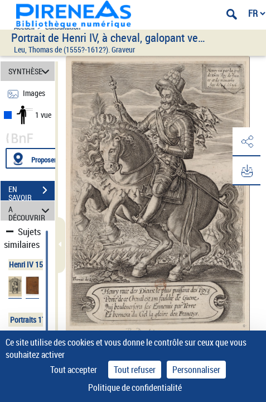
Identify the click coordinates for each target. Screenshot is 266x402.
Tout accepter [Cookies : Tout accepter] (73, 369)
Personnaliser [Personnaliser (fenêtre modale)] (196, 369)
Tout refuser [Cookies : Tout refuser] (135, 369)
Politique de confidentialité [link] (135, 387)
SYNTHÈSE (30, 71)
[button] (246, 141)
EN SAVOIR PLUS (31, 191)
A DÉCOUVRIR (30, 211)
